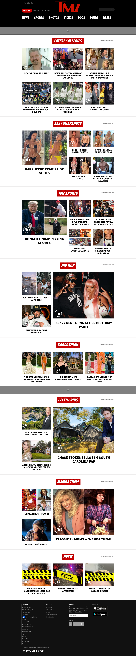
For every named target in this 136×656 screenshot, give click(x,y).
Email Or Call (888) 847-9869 (41, 10)
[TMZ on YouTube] (78, 624)
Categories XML (26, 631)
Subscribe (86, 615)
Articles (24, 619)
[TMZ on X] (25, 3)
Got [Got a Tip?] (26, 11)
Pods (81, 18)
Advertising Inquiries (51, 614)
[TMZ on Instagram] (31, 3)
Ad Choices (25, 614)
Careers (48, 612)
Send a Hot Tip (50, 609)
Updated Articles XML (28, 626)
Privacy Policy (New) (27, 609)
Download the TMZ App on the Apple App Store (100, 608)
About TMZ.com (26, 607)
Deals (107, 18)
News (25, 18)
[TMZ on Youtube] (28, 3)
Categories (25, 629)
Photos (54, 18)
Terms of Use (26, 612)
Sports (39, 18)
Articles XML (25, 622)
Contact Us (49, 607)
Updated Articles (26, 624)
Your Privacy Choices (29, 617)
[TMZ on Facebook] (22, 3)
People (24, 636)
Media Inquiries (50, 617)
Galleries (24, 634)
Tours (94, 18)
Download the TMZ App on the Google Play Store (100, 614)
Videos (68, 18)
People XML (25, 639)
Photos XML (25, 641)
